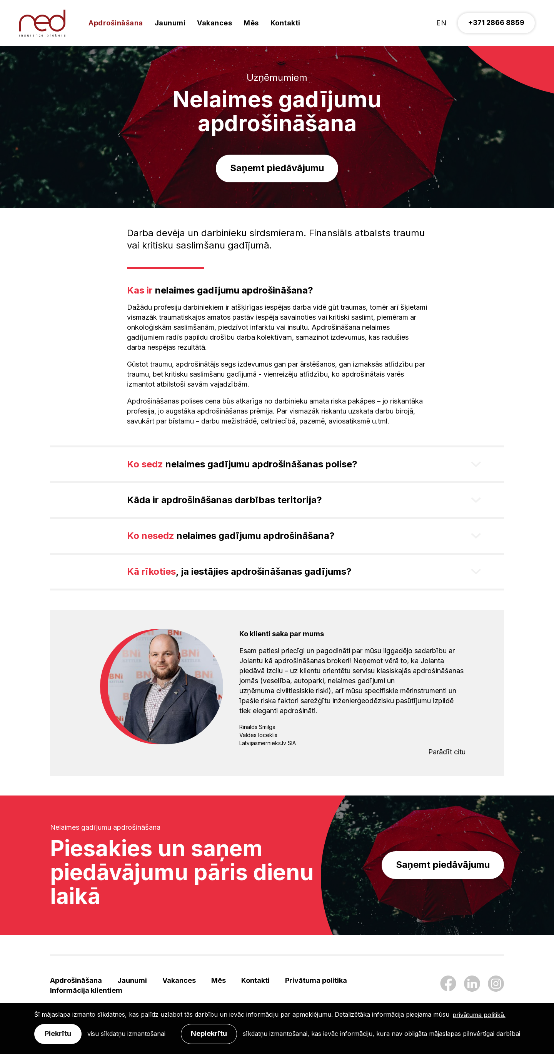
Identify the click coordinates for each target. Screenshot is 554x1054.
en (441, 23)
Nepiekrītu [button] (209, 1033)
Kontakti (285, 23)
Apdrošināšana (115, 23)
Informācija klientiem (86, 990)
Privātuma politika (316, 980)
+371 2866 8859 (496, 22)
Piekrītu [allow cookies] (58, 1033)
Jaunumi (170, 23)
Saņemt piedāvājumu (277, 167)
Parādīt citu (447, 752)
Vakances (214, 23)
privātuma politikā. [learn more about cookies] (479, 1015)
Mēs (251, 23)
